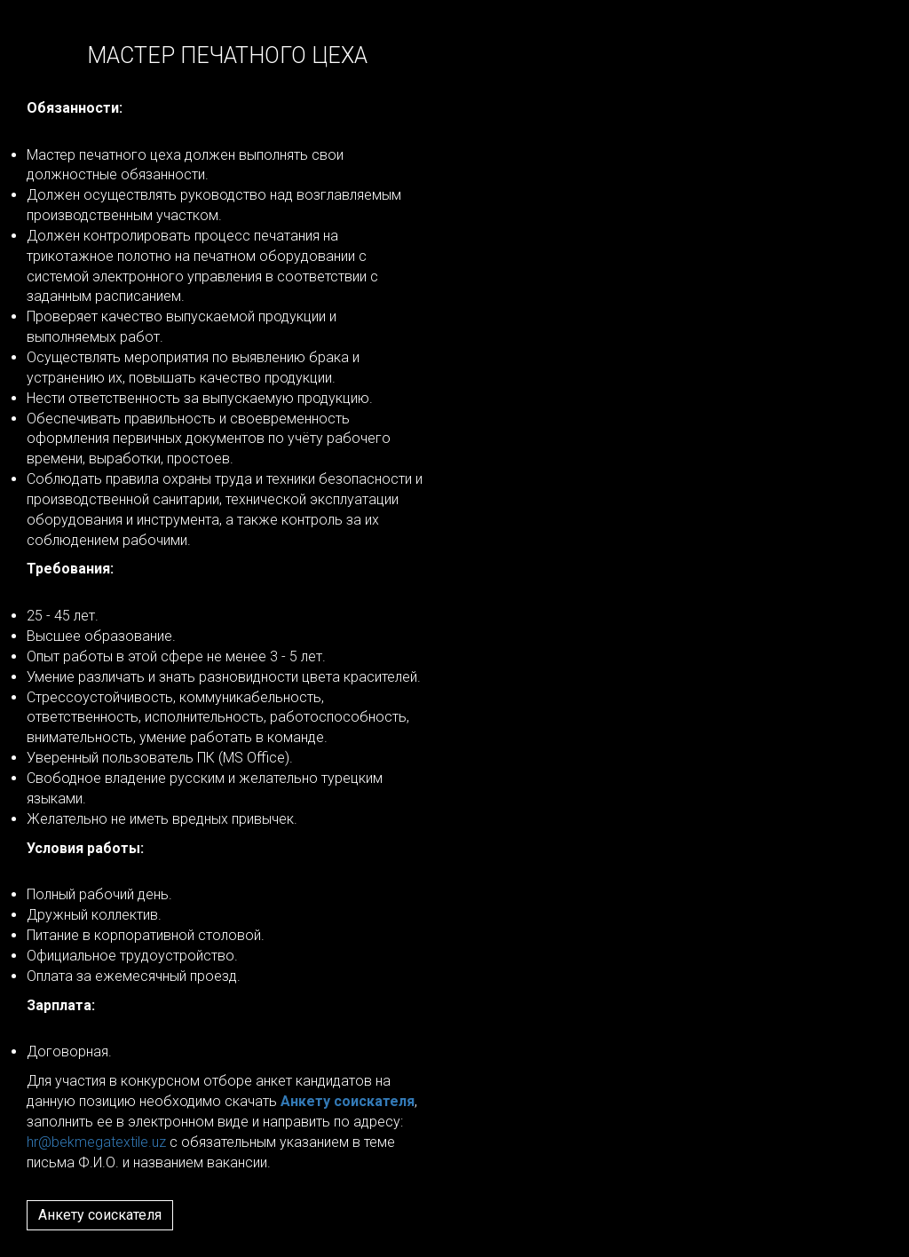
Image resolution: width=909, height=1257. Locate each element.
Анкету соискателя (100, 1214)
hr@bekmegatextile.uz (96, 1142)
